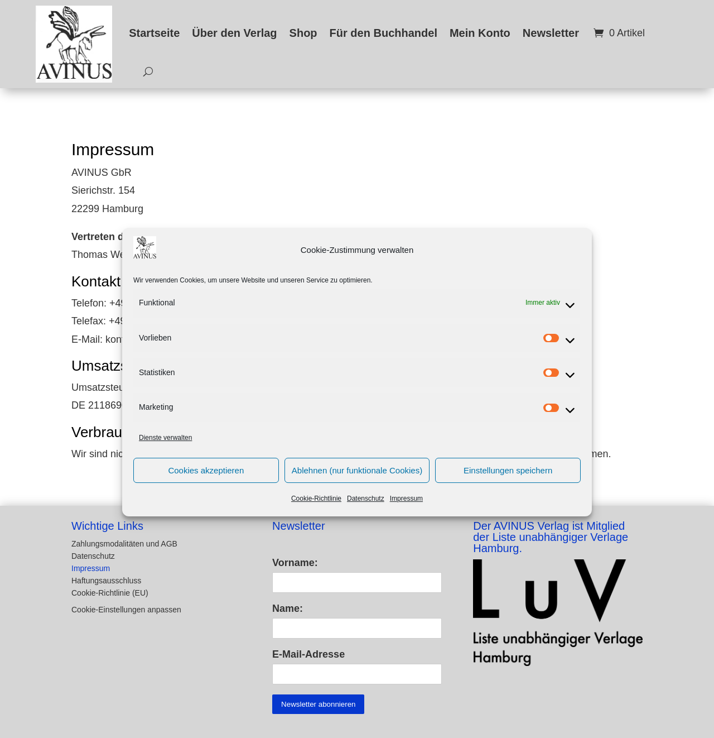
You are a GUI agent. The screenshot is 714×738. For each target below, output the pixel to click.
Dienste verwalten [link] (165, 449)
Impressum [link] (406, 511)
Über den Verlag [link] (234, 33)
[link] (74, 44)
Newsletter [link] (551, 33)
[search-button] (144, 72)
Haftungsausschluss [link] (106, 581)
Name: (287, 608)
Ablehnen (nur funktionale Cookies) (357, 482)
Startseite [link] (154, 33)
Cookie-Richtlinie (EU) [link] (109, 593)
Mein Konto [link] (480, 33)
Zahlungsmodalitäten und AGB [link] (124, 544)
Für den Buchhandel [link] (383, 33)
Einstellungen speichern (508, 482)
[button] (159, 603)
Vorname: (295, 562)
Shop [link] (303, 33)
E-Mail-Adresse (308, 654)
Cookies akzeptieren (206, 482)
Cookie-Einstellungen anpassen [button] (126, 610)
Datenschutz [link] (365, 511)
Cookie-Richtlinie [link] (316, 511)
